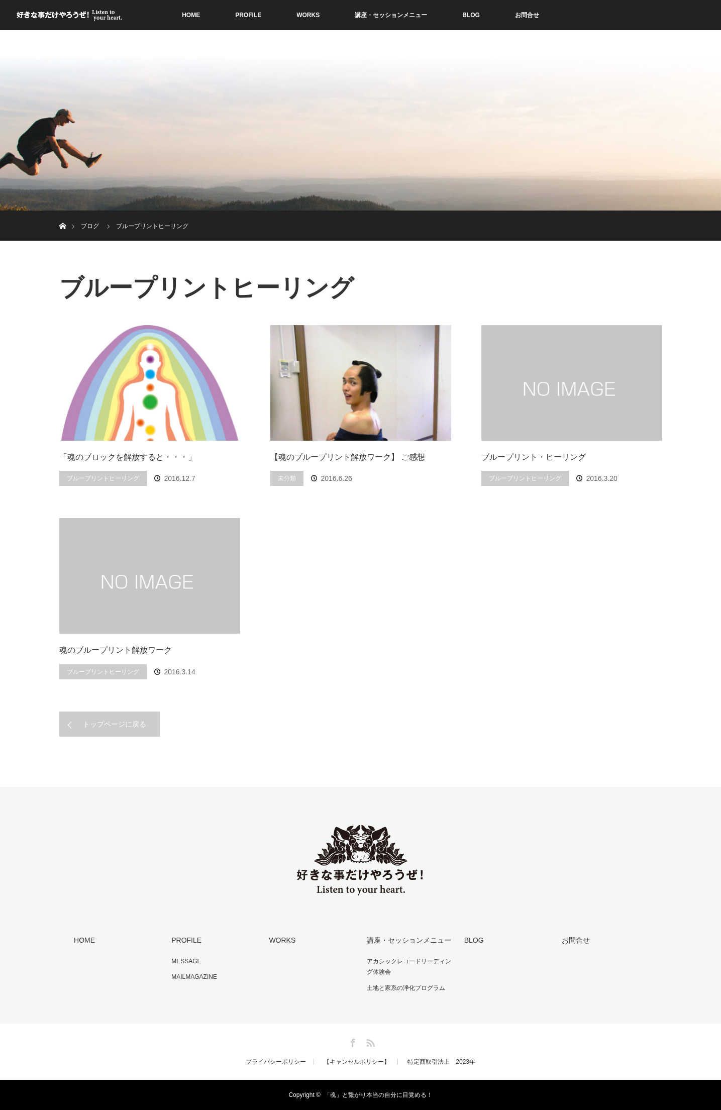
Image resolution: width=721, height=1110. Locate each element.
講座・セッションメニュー (391, 15)
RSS (369, 1041)
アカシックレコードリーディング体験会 (409, 967)
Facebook (351, 1041)
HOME (191, 15)
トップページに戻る (114, 724)
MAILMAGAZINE (194, 976)
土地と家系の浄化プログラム (406, 987)
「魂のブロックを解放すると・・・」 (127, 457)
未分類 (287, 478)
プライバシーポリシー (276, 1062)
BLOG (471, 15)
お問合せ (527, 15)
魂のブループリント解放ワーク (115, 650)
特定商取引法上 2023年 (441, 1062)
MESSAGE (186, 961)
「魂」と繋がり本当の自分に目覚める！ (378, 1094)
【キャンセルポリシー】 (357, 1062)
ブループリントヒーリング (103, 478)
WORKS (308, 15)
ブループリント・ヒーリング (533, 457)
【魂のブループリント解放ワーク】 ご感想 (347, 457)
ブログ (90, 226)
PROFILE (248, 15)
